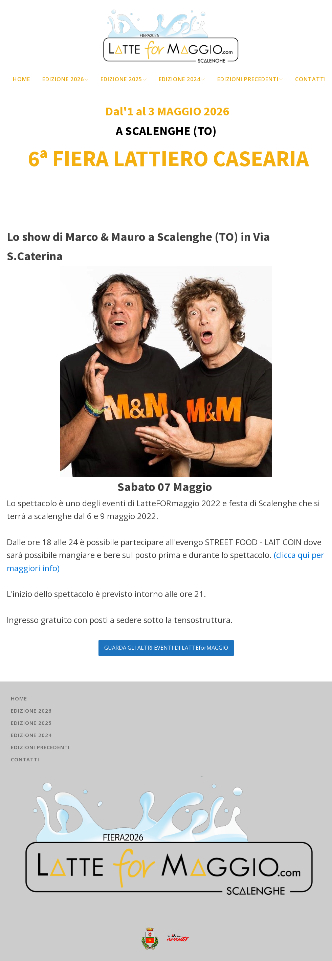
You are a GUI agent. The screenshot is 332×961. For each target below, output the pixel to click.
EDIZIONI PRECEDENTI (250, 79)
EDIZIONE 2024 (182, 79)
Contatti (310, 79)
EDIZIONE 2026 (65, 79)
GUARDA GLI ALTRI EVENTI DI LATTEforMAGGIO (166, 647)
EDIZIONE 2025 (124, 79)
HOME (21, 79)
